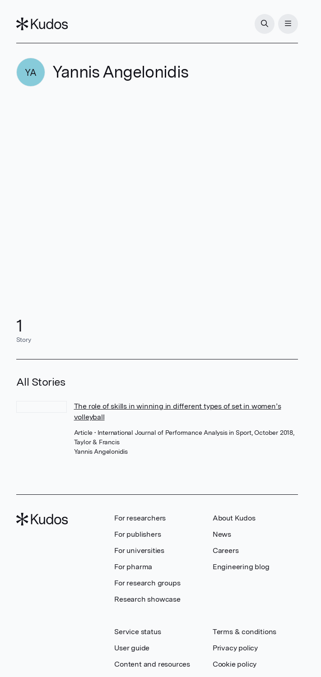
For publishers (137, 534)
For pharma (133, 566)
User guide (131, 648)
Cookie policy (234, 664)
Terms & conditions (244, 631)
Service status (137, 631)
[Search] (264, 24)
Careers (226, 550)
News (222, 534)
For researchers (140, 518)
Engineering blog (241, 566)
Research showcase (147, 599)
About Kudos (234, 518)
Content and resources (152, 664)
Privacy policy (235, 648)
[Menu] (288, 24)
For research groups (147, 583)
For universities (139, 550)
